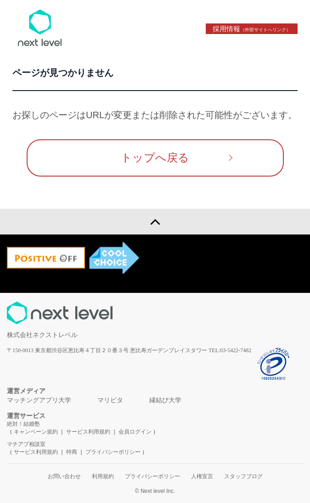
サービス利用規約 (89, 432)
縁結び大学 (165, 400)
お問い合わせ (64, 476)
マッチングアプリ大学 (39, 400)
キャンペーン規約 (36, 432)
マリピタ (110, 400)
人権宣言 (202, 476)
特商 (71, 452)
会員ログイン (135, 432)
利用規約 (103, 476)
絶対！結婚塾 (23, 424)
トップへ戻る (155, 158)
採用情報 (252, 29)
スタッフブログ (243, 476)
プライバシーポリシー (113, 452)
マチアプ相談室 (26, 444)
